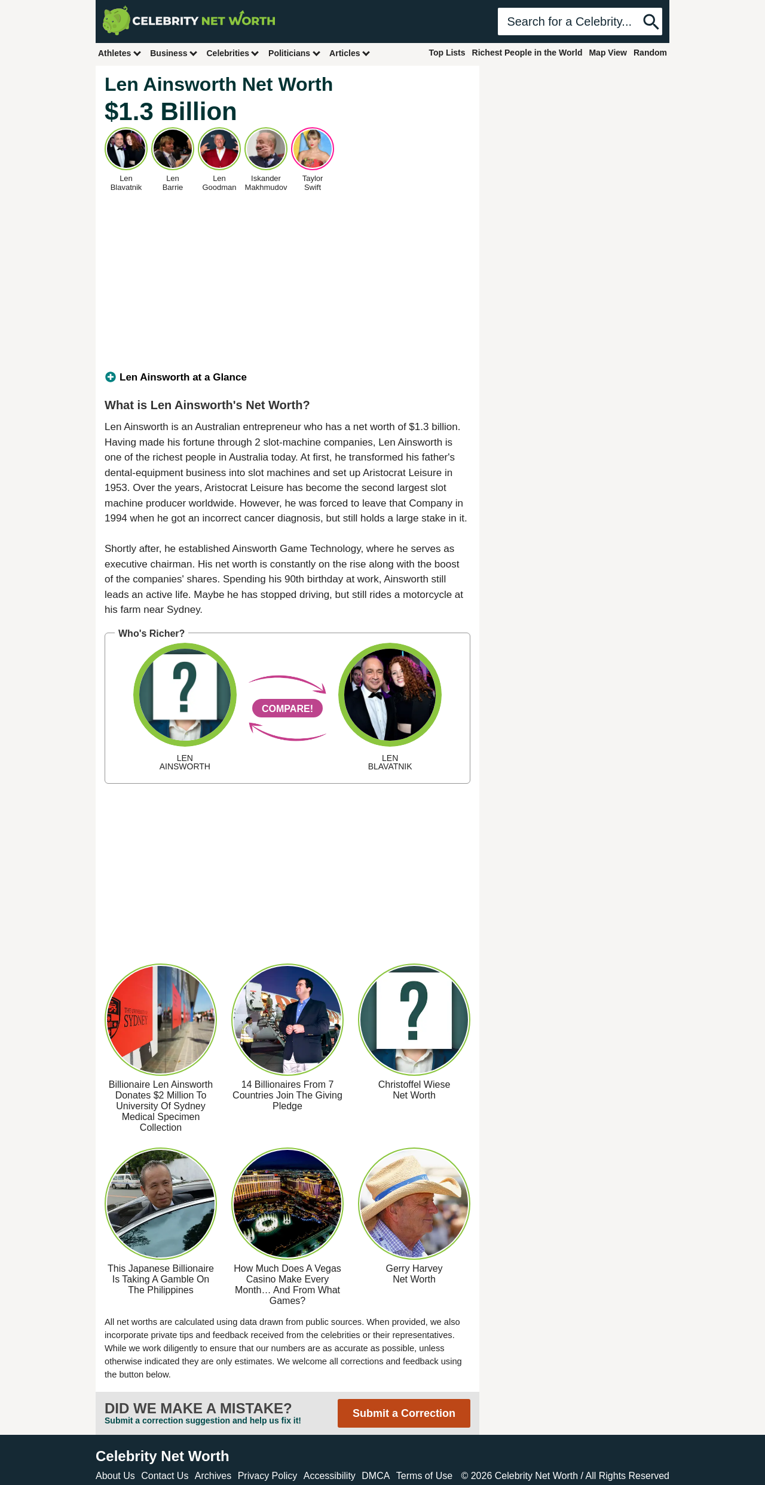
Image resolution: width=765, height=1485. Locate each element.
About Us (115, 1476)
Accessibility (330, 1476)
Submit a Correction (404, 1413)
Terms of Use (424, 1476)
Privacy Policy (268, 1476)
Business (174, 53)
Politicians (294, 53)
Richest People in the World (527, 52)
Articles (350, 53)
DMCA (376, 1476)
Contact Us (164, 1476)
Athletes (120, 53)
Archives (213, 1476)
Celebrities (233, 53)
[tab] (287, 377)
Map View (608, 52)
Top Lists (447, 52)
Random (650, 52)
